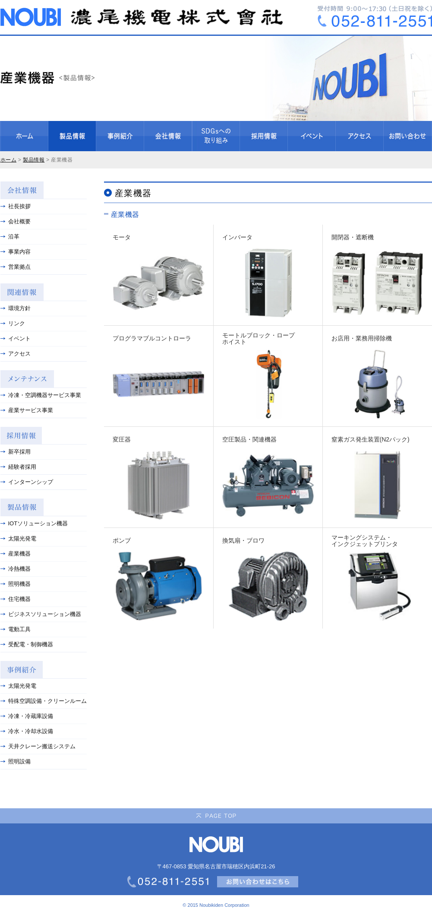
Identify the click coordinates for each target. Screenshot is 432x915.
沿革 (9, 236)
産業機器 (15, 553)
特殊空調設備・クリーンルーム (43, 701)
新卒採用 (15, 451)
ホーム (8, 160)
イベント (15, 338)
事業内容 (15, 251)
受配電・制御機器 (26, 644)
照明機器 (15, 584)
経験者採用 (18, 467)
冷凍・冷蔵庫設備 (26, 716)
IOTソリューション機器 (34, 523)
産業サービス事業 (26, 410)
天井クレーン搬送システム (38, 746)
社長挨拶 (15, 206)
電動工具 (15, 629)
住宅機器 (15, 599)
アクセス (15, 353)
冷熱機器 (15, 569)
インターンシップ (26, 482)
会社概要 (15, 221)
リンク (12, 323)
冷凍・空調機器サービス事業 (40, 395)
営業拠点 (15, 267)
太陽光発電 (18, 538)
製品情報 (33, 160)
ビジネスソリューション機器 (40, 614)
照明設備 (15, 761)
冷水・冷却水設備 (26, 731)
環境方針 (15, 308)
